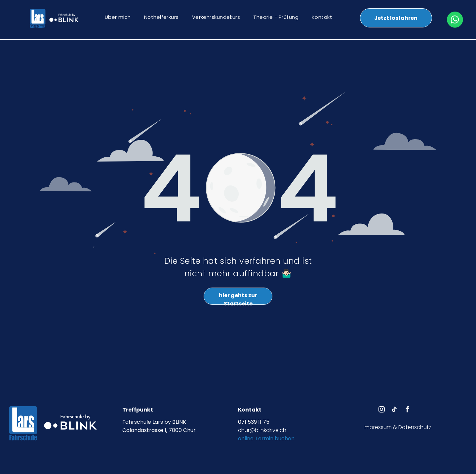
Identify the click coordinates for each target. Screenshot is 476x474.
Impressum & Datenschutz (397, 427)
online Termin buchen (266, 438)
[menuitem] (118, 17)
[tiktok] (394, 410)
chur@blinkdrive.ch (262, 430)
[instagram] (381, 410)
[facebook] (407, 410)
